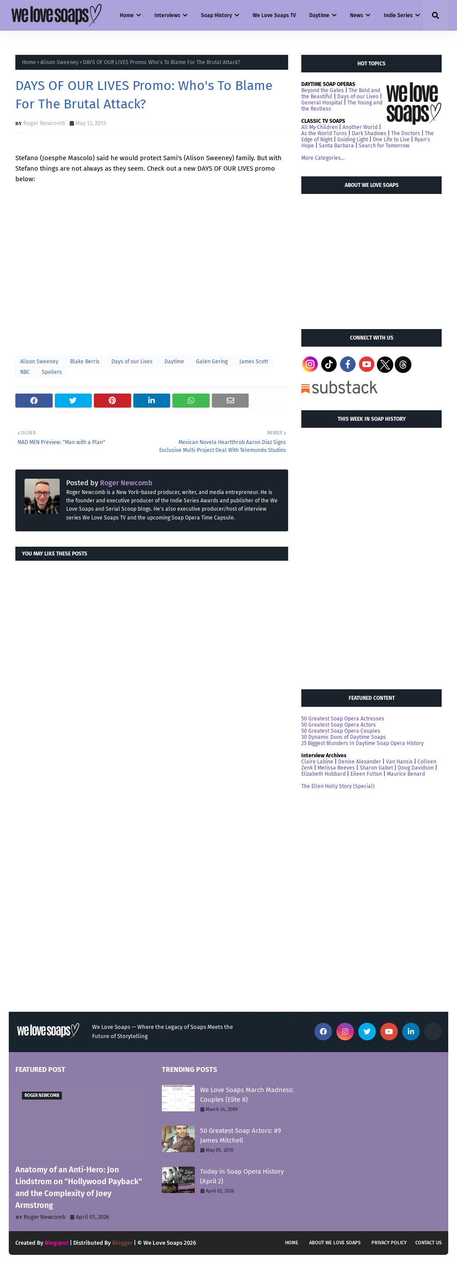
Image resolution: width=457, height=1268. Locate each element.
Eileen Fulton (366, 774)
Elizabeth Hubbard (323, 774)
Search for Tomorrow (384, 146)
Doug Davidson (416, 768)
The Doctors (405, 133)
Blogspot (56, 1242)
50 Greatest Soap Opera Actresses (342, 719)
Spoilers (52, 372)
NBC (25, 372)
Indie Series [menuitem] (398, 15)
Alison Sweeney (59, 62)
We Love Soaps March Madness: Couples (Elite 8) (247, 1095)
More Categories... (323, 158)
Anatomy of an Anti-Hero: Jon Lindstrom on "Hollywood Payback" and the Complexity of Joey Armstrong (78, 1187)
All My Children (319, 127)
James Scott (253, 361)
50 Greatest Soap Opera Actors (338, 725)
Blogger (122, 1242)
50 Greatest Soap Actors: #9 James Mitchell (240, 1136)
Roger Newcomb (44, 123)
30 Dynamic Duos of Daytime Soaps (343, 737)
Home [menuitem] (127, 15)
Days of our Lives (132, 361)
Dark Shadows (369, 133)
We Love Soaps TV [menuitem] (274, 15)
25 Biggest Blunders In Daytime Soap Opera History (362, 743)
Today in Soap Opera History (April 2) (242, 1177)
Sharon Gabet (376, 768)
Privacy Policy (389, 1243)
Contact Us (428, 1243)
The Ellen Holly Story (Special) (338, 786)
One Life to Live (391, 139)
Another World (360, 127)
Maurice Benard (406, 774)
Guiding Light (352, 139)
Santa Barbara (336, 146)
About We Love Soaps (335, 1243)
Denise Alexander (359, 762)
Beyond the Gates (322, 90)
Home (29, 62)
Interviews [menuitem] (167, 15)
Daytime (174, 361)
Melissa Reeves (336, 768)
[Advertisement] (367, 257)
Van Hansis (399, 762)
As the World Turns (324, 133)
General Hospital (322, 103)
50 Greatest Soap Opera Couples (340, 731)
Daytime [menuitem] (319, 15)
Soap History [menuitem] (216, 15)
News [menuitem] (356, 15)
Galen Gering (212, 361)
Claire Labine (317, 762)
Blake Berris (85, 361)
